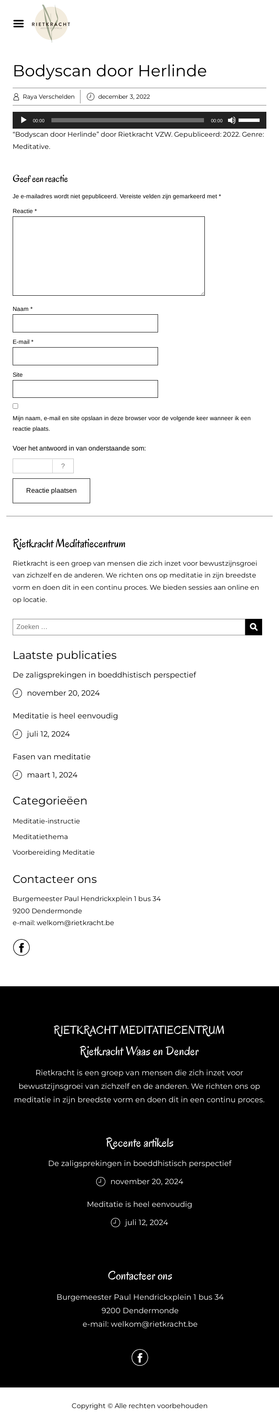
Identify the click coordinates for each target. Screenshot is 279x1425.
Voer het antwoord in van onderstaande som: (79, 448)
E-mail (23, 341)
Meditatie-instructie (46, 821)
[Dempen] (232, 120)
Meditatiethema (40, 837)
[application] (139, 120)
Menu (21, 24)
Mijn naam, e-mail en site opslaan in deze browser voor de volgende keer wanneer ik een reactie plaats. (132, 423)
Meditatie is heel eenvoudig (65, 716)
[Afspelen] (23, 120)
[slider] (127, 120)
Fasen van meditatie (52, 756)
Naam (22, 308)
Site (18, 374)
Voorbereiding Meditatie (54, 852)
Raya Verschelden (49, 96)
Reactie (25, 211)
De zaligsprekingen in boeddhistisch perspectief (104, 675)
